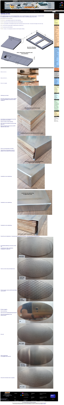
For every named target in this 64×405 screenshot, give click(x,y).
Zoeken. (54, 11)
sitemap (44, 403)
